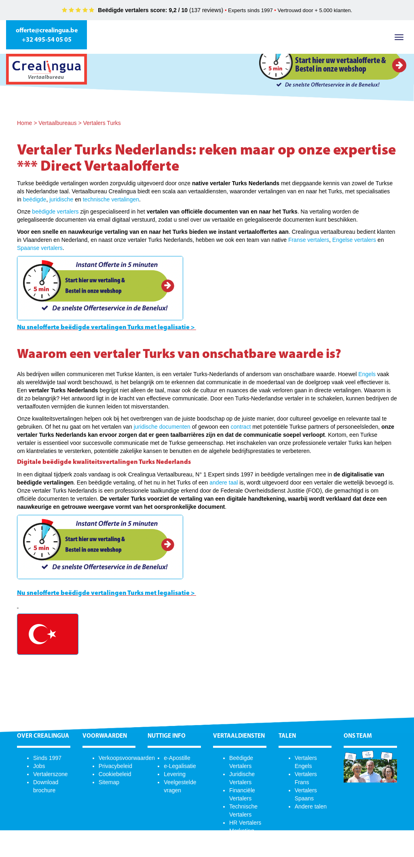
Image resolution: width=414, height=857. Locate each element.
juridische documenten (162, 426)
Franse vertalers (308, 240)
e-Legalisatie (180, 766)
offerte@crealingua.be (47, 31)
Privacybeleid (115, 766)
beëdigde (34, 199)
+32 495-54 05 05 (47, 40)
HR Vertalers (245, 822)
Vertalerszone (50, 774)
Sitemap (109, 782)
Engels (367, 374)
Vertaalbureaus (57, 123)
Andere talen (311, 806)
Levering (175, 774)
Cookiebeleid (115, 774)
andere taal (223, 482)
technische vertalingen (111, 199)
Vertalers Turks (101, 123)
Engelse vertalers (354, 240)
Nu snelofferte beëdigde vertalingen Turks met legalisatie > (106, 327)
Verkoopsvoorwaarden (127, 758)
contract (240, 426)
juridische (61, 199)
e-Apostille (177, 758)
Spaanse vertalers (40, 248)
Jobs (39, 766)
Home (24, 123)
